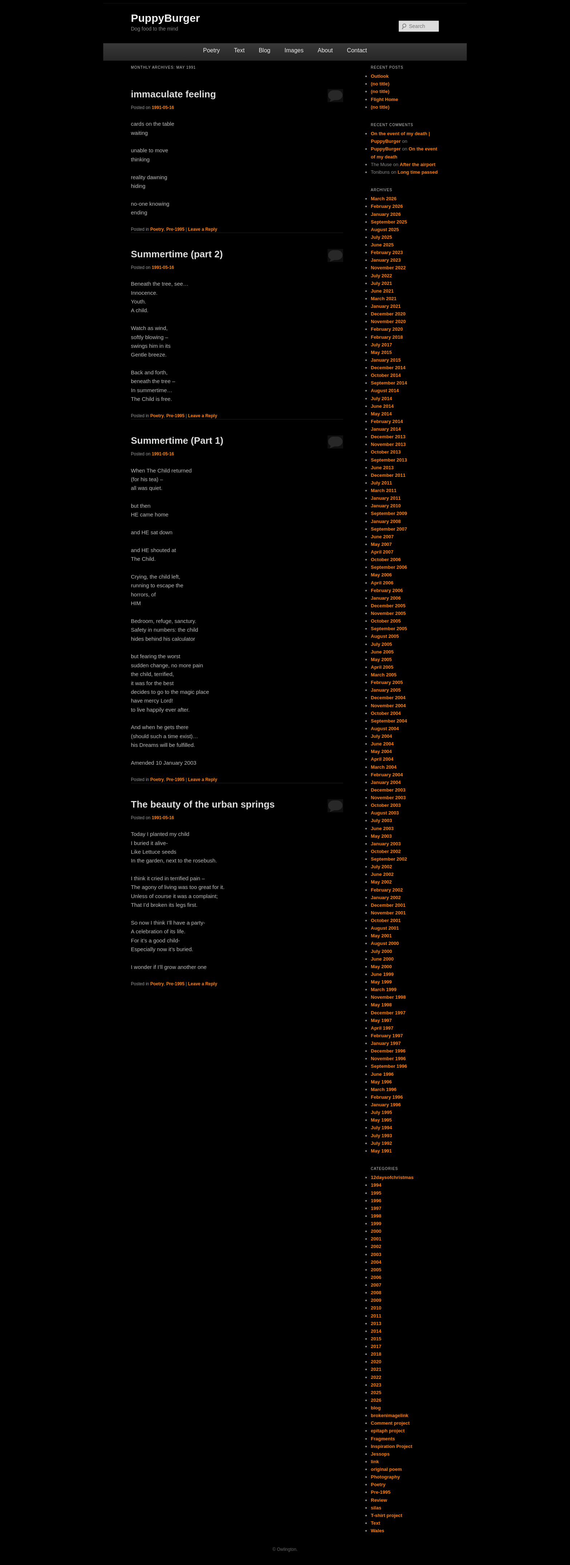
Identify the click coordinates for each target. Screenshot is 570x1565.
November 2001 (388, 913)
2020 (376, 1361)
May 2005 (381, 659)
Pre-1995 (175, 229)
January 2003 (386, 843)
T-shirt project (386, 1515)
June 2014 (382, 406)
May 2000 (381, 966)
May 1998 (381, 1004)
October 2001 (386, 920)
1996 (376, 1200)
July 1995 (381, 1112)
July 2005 (381, 644)
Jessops (380, 1454)
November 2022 (388, 267)
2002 (376, 1246)
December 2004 (388, 697)
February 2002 (387, 890)
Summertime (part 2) (177, 254)
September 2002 (389, 859)
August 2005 (385, 636)
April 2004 (382, 759)
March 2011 (384, 490)
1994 (376, 1185)
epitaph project (388, 1430)
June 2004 (382, 744)
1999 (376, 1223)
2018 (376, 1354)
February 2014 (387, 421)
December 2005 (388, 605)
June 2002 (382, 874)
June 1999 (382, 974)
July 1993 (381, 1135)
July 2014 (381, 398)
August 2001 (385, 928)
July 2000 (381, 951)
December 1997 (388, 1012)
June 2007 (382, 536)
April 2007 (382, 552)
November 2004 (388, 705)
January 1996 (386, 1104)
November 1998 (388, 997)
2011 (376, 1316)
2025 (376, 1392)
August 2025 (385, 229)
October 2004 (386, 713)
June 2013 (382, 467)
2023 (376, 1385)
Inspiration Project (391, 1446)
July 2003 (381, 820)
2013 (376, 1323)
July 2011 (381, 483)
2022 (376, 1377)
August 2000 (385, 943)
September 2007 (389, 529)
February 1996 (387, 1097)
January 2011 (386, 498)
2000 (376, 1231)
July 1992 (381, 1143)
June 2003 (382, 828)
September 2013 (389, 460)
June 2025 (382, 245)
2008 (376, 1292)
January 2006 (386, 598)
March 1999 (384, 989)
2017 (376, 1346)
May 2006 (381, 575)
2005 (376, 1269)
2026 (376, 1400)
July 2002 (381, 866)
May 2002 (381, 882)
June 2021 (382, 291)
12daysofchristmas (392, 1177)
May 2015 (381, 352)
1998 (376, 1216)
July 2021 (381, 283)
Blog (264, 50)
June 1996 (382, 1074)
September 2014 (389, 383)
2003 (376, 1254)
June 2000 (382, 959)
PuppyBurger (165, 18)
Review (379, 1500)
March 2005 (384, 674)
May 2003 (381, 836)
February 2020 (387, 329)
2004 (376, 1262)
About (325, 50)
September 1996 (389, 1066)
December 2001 (388, 905)
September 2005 (389, 628)
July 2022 (381, 275)
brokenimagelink (389, 1415)
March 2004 (384, 767)
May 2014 (381, 414)
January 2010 (386, 505)
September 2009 (389, 513)
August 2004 (385, 728)
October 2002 (386, 851)
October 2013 (386, 452)
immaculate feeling (173, 94)
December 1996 (388, 1051)
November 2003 (388, 797)
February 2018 (387, 337)
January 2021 (386, 306)
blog (376, 1408)
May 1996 (381, 1082)
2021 (376, 1369)
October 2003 (386, 805)
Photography (385, 1477)
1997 (376, 1208)
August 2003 (385, 813)
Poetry (211, 50)
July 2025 (381, 237)
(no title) (380, 84)
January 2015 (386, 360)
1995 (376, 1193)
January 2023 (386, 260)
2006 (376, 1277)
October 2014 (386, 375)
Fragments (383, 1438)
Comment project (390, 1423)
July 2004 (381, 736)
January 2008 (386, 521)
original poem (386, 1469)
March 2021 (384, 298)
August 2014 (385, 390)
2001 (376, 1239)
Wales (377, 1530)
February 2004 (387, 774)
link (375, 1461)
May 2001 (381, 935)
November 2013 (388, 444)
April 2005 (382, 667)
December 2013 (388, 436)
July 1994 (381, 1127)
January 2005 (386, 690)
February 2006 (387, 590)
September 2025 (389, 222)
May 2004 (381, 751)
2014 (376, 1331)
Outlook (380, 76)
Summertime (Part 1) (177, 440)
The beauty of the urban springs (203, 804)
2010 (376, 1308)
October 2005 (386, 621)
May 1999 (381, 982)
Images (293, 50)
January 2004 (386, 782)
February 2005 (387, 682)
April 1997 (382, 1028)
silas (376, 1507)
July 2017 (381, 344)
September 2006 (389, 567)
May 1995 (381, 1120)
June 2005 (382, 652)
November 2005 (388, 613)
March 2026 (384, 198)
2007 (376, 1285)
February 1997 (387, 1035)
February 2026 (387, 206)
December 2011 (388, 475)
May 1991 (381, 1151)
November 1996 (388, 1058)
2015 (376, 1338)
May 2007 (381, 544)
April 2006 (382, 583)
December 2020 (388, 314)
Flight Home (384, 99)
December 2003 (388, 790)
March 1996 (384, 1089)
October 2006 (386, 559)
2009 (376, 1300)
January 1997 (386, 1043)
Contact (357, 50)
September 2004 (389, 721)
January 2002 (386, 897)
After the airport (417, 164)
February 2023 (387, 252)
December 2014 (388, 367)
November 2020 (388, 321)
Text (239, 50)
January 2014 (386, 429)
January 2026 (386, 214)
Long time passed (418, 172)
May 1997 (381, 1020)
